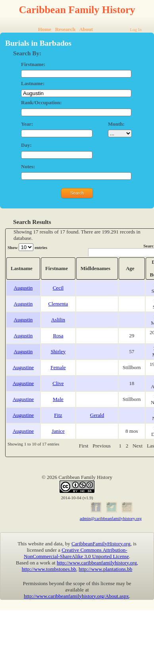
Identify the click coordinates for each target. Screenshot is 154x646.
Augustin (23, 288)
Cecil (58, 288)
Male (58, 399)
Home (44, 29)
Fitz (58, 415)
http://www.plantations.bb (105, 569)
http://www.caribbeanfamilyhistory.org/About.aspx (76, 596)
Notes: (28, 166)
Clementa (58, 304)
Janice (58, 431)
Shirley (58, 351)
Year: (27, 124)
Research (65, 29)
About (86, 29)
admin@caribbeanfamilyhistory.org (111, 518)
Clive (58, 383)
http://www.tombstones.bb (49, 569)
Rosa (58, 336)
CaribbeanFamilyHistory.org (101, 544)
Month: (116, 124)
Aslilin (58, 320)
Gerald (97, 415)
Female (57, 367)
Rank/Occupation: (41, 102)
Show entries (27, 247)
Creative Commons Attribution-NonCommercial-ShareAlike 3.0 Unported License (76, 553)
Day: (26, 145)
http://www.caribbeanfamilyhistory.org (97, 563)
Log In (136, 29)
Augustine (23, 367)
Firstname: (33, 64)
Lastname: (32, 83)
